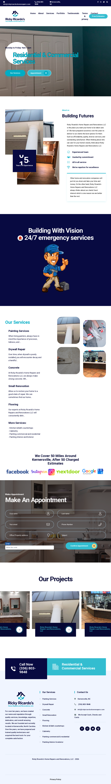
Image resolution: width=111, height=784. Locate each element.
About (41, 13)
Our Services (15, 73)
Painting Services (48, 699)
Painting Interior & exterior (51, 742)
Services (50, 13)
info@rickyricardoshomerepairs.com (16, 4)
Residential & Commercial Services (78, 666)
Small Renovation (48, 715)
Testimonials (73, 13)
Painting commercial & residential (54, 737)
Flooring (44, 720)
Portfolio (61, 13)
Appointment (41, 73)
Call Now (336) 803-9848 (27, 668)
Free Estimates (98, 16)
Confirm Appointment (83, 546)
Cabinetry (45, 731)
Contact (94, 13)
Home (33, 13)
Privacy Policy (55, 779)
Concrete (45, 710)
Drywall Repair (47, 704)
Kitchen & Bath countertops (52, 726)
